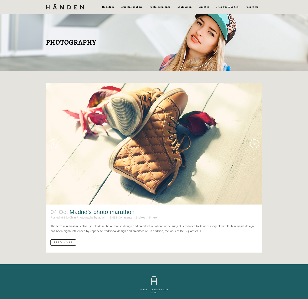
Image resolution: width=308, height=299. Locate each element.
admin (102, 217)
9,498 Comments (121, 217)
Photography (85, 217)
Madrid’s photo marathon (102, 212)
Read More (63, 242)
